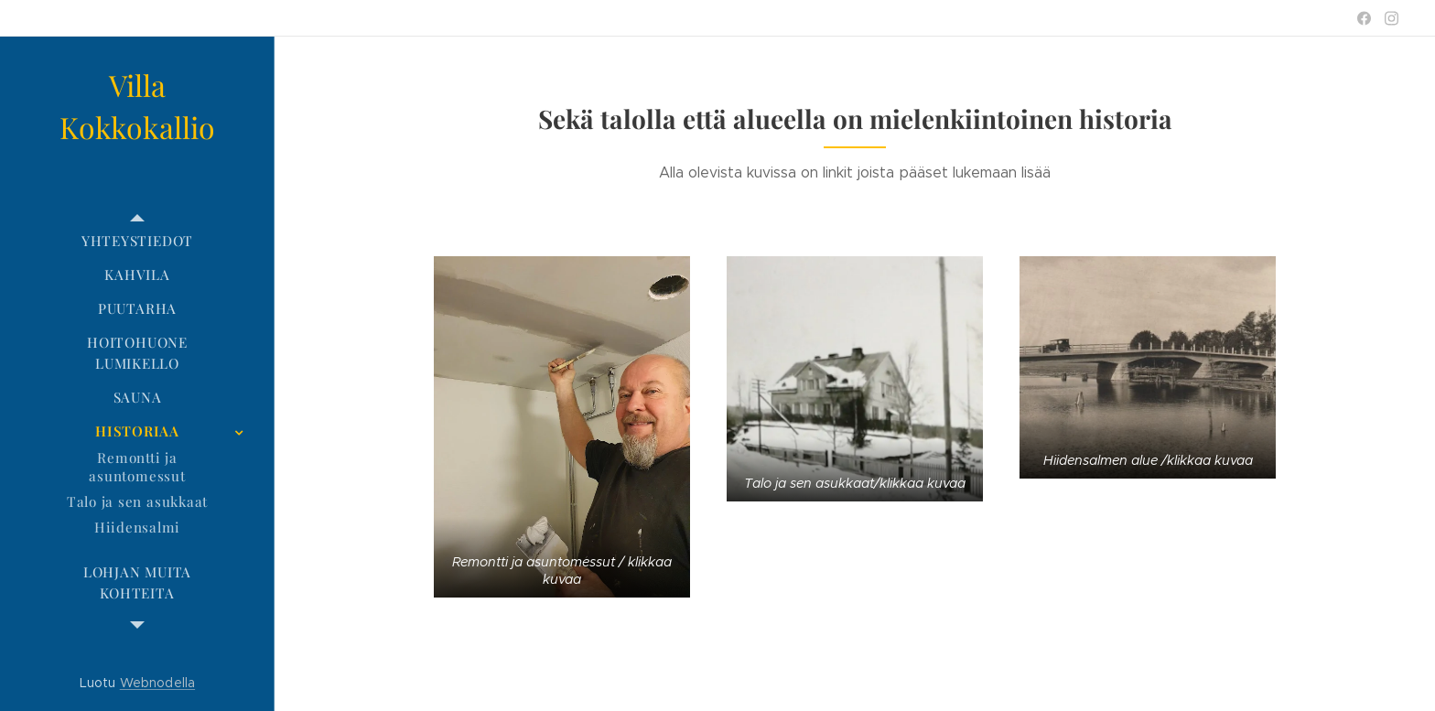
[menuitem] (137, 241)
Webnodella (157, 682)
